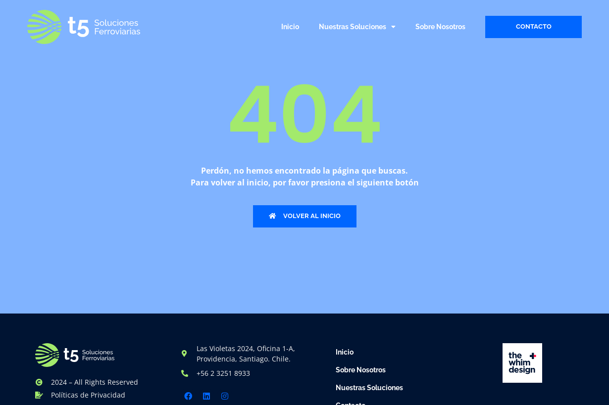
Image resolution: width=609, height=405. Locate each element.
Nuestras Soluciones (357, 26)
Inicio (290, 27)
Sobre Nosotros (440, 27)
